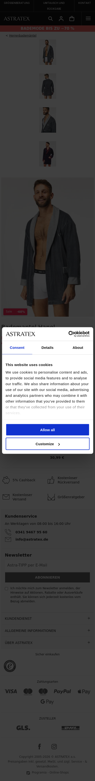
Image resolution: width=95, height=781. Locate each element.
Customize (48, 444)
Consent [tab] (17, 347)
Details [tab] (48, 347)
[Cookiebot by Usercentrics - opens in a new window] (68, 334)
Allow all (47, 430)
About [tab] (78, 347)
